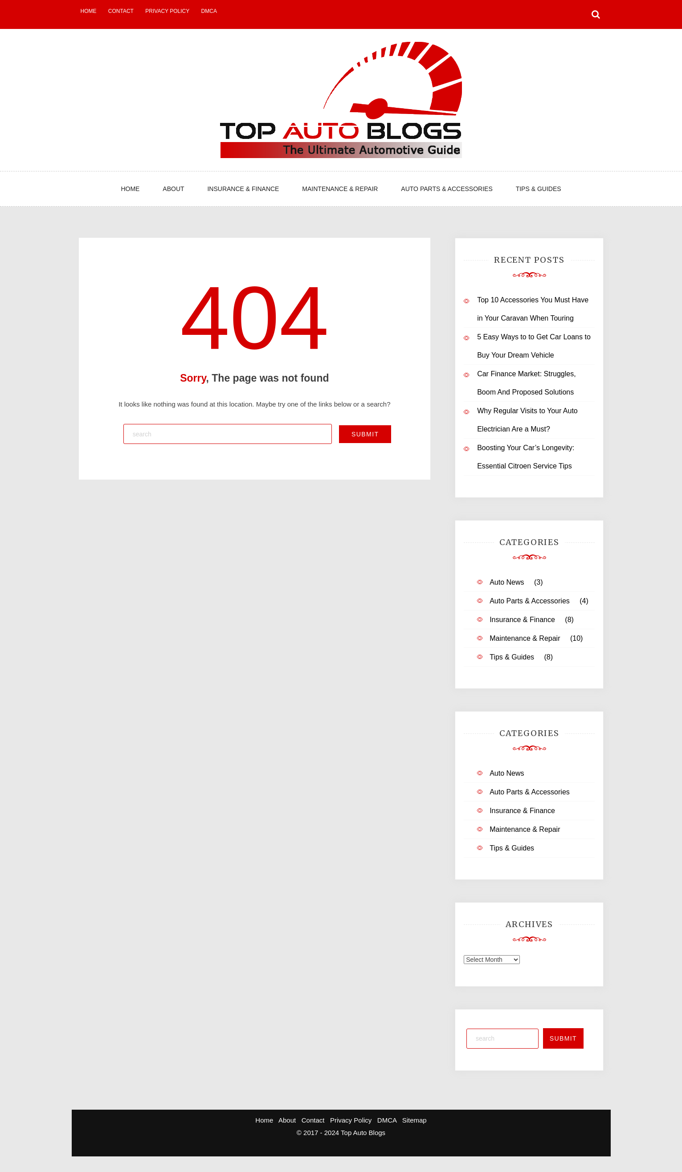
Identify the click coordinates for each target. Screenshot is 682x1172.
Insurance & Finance (243, 188)
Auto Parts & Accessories (446, 188)
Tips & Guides (538, 188)
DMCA (209, 11)
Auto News (507, 582)
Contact (121, 11)
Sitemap (414, 1120)
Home (89, 11)
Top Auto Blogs (363, 1132)
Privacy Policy (167, 11)
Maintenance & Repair (340, 188)
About (173, 188)
